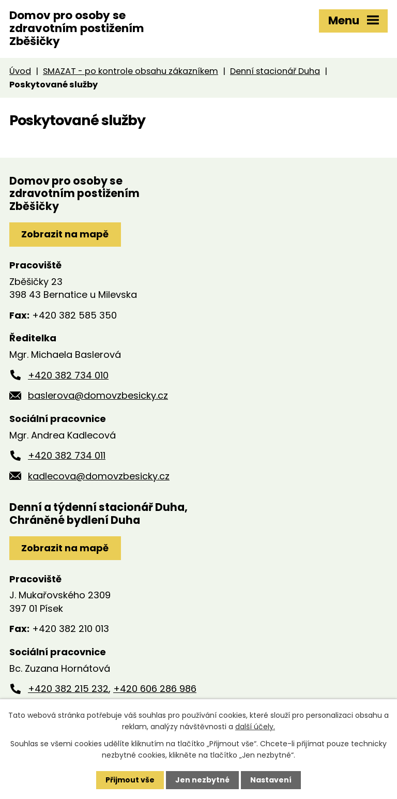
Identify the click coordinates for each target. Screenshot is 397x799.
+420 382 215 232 (68, 688)
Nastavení (271, 780)
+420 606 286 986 (154, 688)
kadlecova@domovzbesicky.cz (99, 476)
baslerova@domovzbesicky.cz (98, 395)
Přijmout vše (130, 780)
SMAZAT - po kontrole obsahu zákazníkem (130, 71)
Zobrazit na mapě (65, 234)
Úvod (20, 71)
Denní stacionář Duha (275, 71)
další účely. (255, 726)
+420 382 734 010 (68, 375)
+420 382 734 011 (66, 455)
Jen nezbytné (202, 780)
